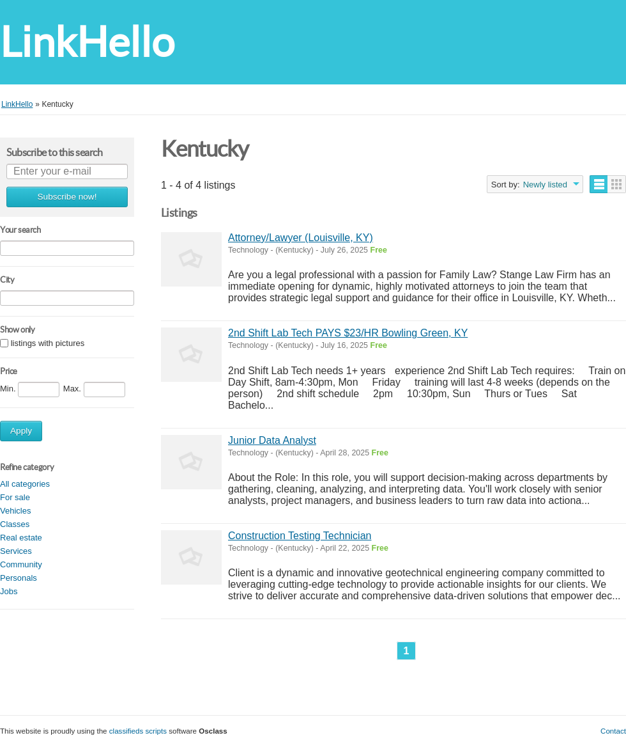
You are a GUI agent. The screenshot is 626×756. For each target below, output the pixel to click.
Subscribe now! (67, 196)
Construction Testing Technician (299, 535)
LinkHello (87, 42)
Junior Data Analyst (272, 440)
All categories (25, 484)
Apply (21, 431)
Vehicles (15, 511)
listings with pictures (48, 344)
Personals (18, 578)
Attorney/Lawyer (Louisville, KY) (300, 237)
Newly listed (545, 184)
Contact (613, 731)
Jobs (8, 591)
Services (16, 551)
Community (21, 564)
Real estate (21, 537)
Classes (14, 524)
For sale (15, 497)
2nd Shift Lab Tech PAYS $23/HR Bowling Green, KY (348, 332)
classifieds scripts (138, 731)
